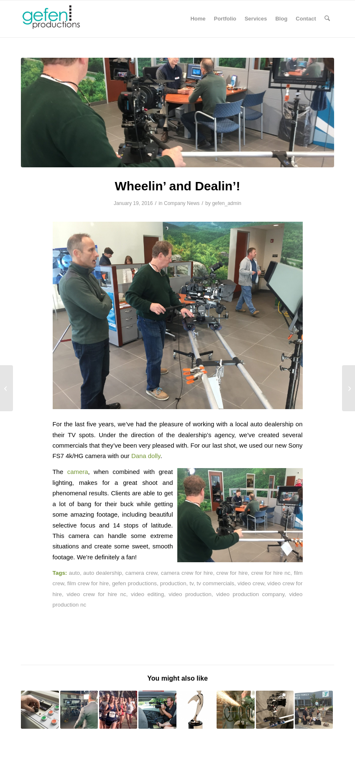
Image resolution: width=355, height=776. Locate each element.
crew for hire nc (271, 573)
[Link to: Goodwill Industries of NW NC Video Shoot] (157, 710)
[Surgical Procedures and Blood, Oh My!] (348, 388)
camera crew (141, 573)
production (173, 583)
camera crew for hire (187, 573)
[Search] (327, 18)
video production (190, 594)
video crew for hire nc (96, 594)
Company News (181, 203)
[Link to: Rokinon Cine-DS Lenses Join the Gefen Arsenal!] (236, 710)
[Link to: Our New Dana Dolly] (275, 710)
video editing (147, 594)
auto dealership (102, 573)
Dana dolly (145, 455)
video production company (250, 594)
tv (191, 583)
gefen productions (134, 583)
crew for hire (232, 573)
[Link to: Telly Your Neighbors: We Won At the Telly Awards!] (197, 710)
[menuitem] (197, 18)
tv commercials (215, 583)
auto (74, 573)
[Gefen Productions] (65, 18)
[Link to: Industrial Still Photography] (40, 710)
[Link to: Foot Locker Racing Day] (118, 710)
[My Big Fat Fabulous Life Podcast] (6, 388)
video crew (251, 583)
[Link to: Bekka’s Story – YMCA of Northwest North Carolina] (314, 710)
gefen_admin (226, 203)
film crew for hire (88, 583)
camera (77, 471)
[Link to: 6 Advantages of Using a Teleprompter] (79, 710)
